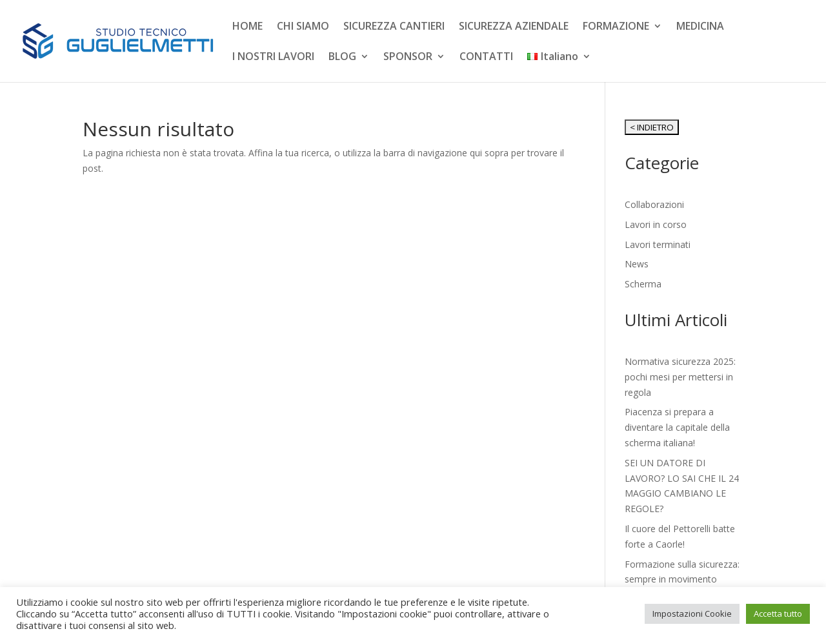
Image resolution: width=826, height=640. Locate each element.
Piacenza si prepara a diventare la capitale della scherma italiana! (677, 427)
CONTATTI (486, 57)
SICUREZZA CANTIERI (394, 27)
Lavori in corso (656, 224)
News (637, 264)
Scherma (643, 284)
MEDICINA (700, 27)
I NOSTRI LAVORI (273, 57)
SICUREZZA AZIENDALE (514, 27)
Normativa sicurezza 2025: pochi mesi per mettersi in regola (680, 376)
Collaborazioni (654, 204)
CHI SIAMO (303, 27)
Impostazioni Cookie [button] (692, 613)
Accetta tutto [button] (778, 613)
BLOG (342, 57)
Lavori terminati (657, 244)
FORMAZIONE (616, 27)
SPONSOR (407, 57)
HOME (247, 27)
